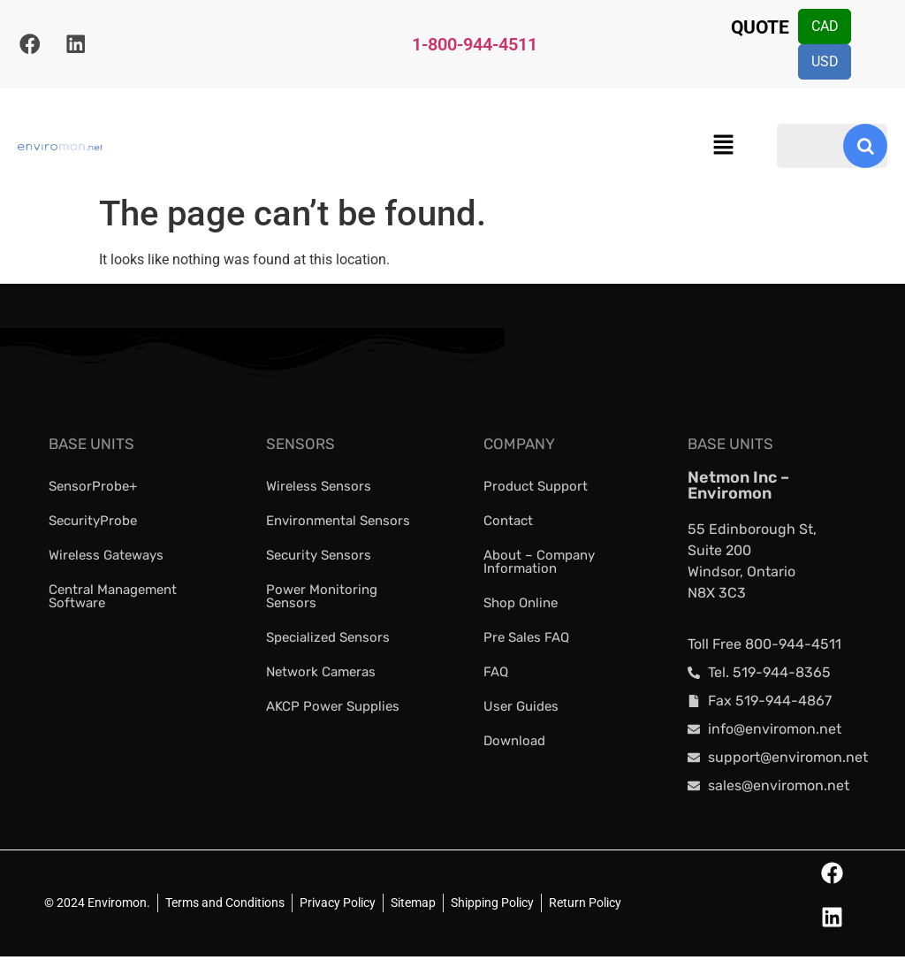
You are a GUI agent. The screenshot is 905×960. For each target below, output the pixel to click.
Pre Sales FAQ (526, 640)
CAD (826, 27)
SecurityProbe (93, 523)
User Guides (521, 709)
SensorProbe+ (93, 489)
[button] (723, 149)
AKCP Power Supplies (332, 709)
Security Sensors (318, 558)
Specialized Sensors (328, 640)
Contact (508, 523)
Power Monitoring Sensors (321, 598)
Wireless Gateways (106, 558)
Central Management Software (113, 598)
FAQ (495, 674)
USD (826, 64)
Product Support (535, 489)
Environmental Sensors (338, 523)
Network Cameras (321, 674)
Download (514, 743)
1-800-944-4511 (474, 46)
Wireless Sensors (318, 489)
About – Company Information (539, 564)
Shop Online (520, 605)
